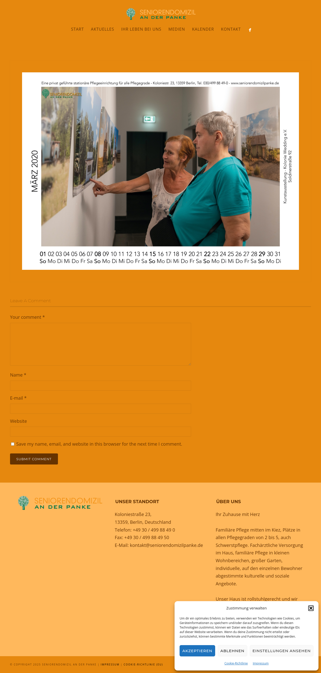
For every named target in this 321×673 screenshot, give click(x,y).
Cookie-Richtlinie (236, 663)
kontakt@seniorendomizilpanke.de (166, 545)
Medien (176, 29)
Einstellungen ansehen (282, 650)
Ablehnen (232, 650)
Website (18, 421)
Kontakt (231, 29)
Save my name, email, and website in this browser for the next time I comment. (99, 444)
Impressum (261, 663)
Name (18, 375)
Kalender (203, 29)
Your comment (27, 317)
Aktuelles (102, 29)
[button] (310, 608)
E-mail (18, 398)
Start (77, 29)
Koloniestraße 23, (133, 514)
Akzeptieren (197, 650)
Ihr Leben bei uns (141, 29)
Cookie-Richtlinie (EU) (143, 664)
